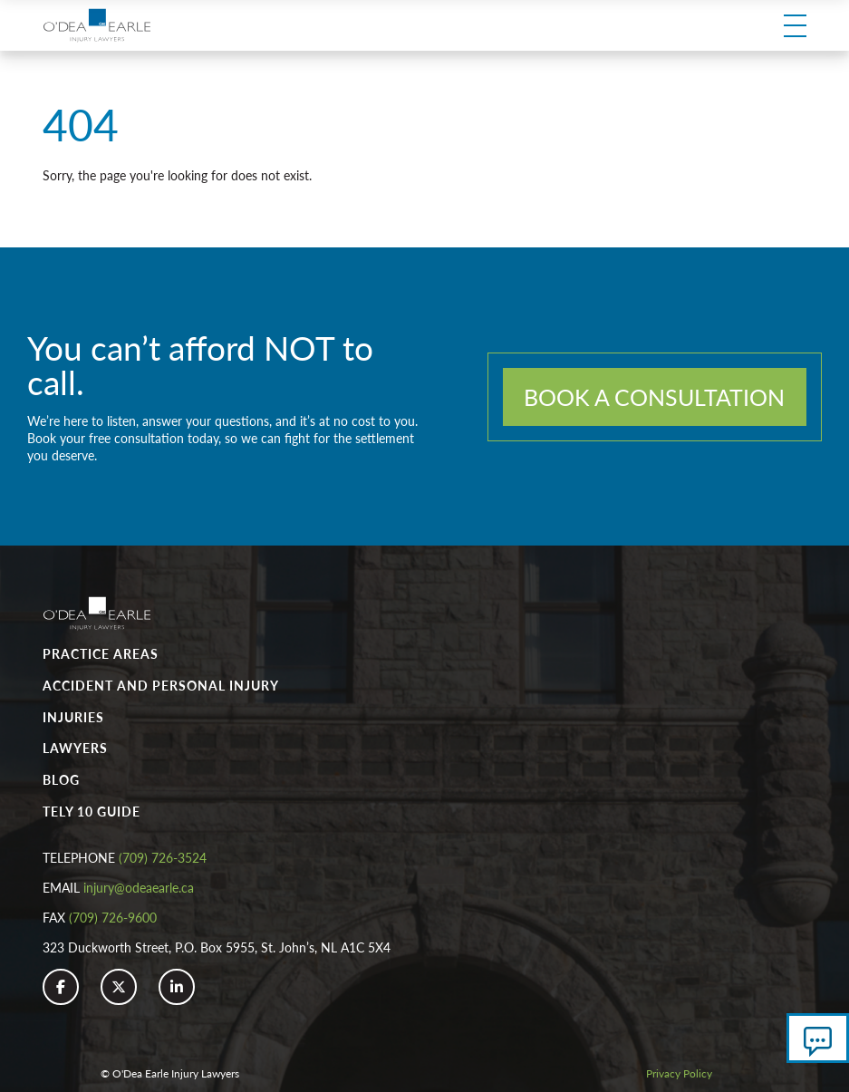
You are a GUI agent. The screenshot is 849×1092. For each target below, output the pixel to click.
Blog (61, 779)
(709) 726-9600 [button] (113, 917)
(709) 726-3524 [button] (163, 857)
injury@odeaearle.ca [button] (138, 887)
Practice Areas (101, 653)
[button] (61, 987)
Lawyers (75, 748)
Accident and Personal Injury (161, 685)
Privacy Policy (679, 1073)
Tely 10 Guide (91, 811)
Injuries (73, 717)
